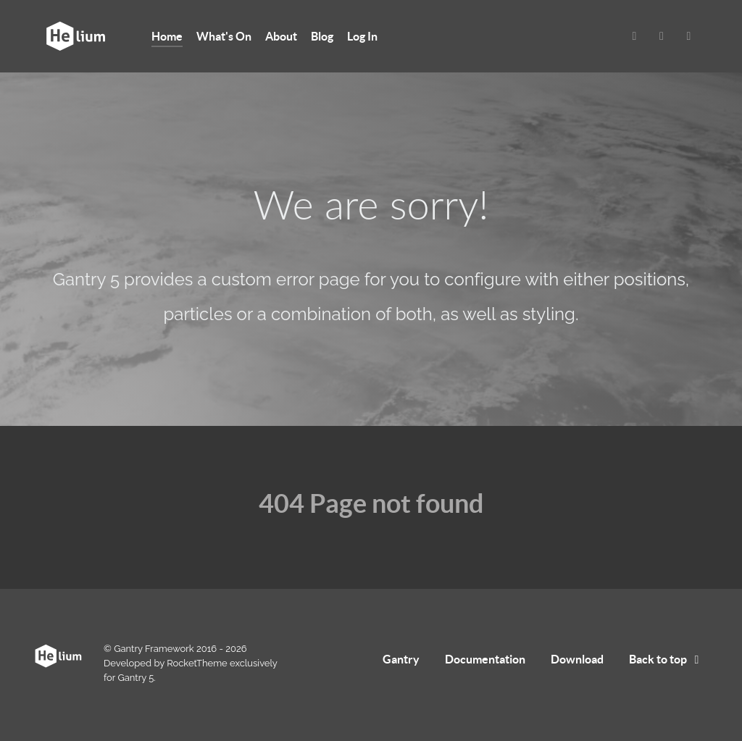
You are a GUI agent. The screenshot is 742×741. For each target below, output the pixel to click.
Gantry (401, 659)
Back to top (666, 659)
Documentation (485, 659)
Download (577, 659)
